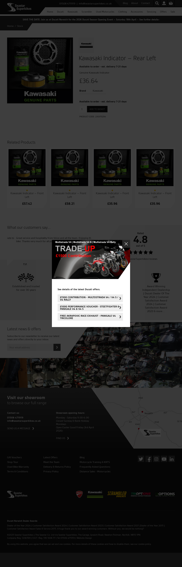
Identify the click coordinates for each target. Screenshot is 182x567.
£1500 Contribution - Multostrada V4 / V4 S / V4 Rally (89, 298)
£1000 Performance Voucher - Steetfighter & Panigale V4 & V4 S (89, 307)
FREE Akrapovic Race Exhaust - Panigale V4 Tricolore (88, 317)
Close (126, 244)
